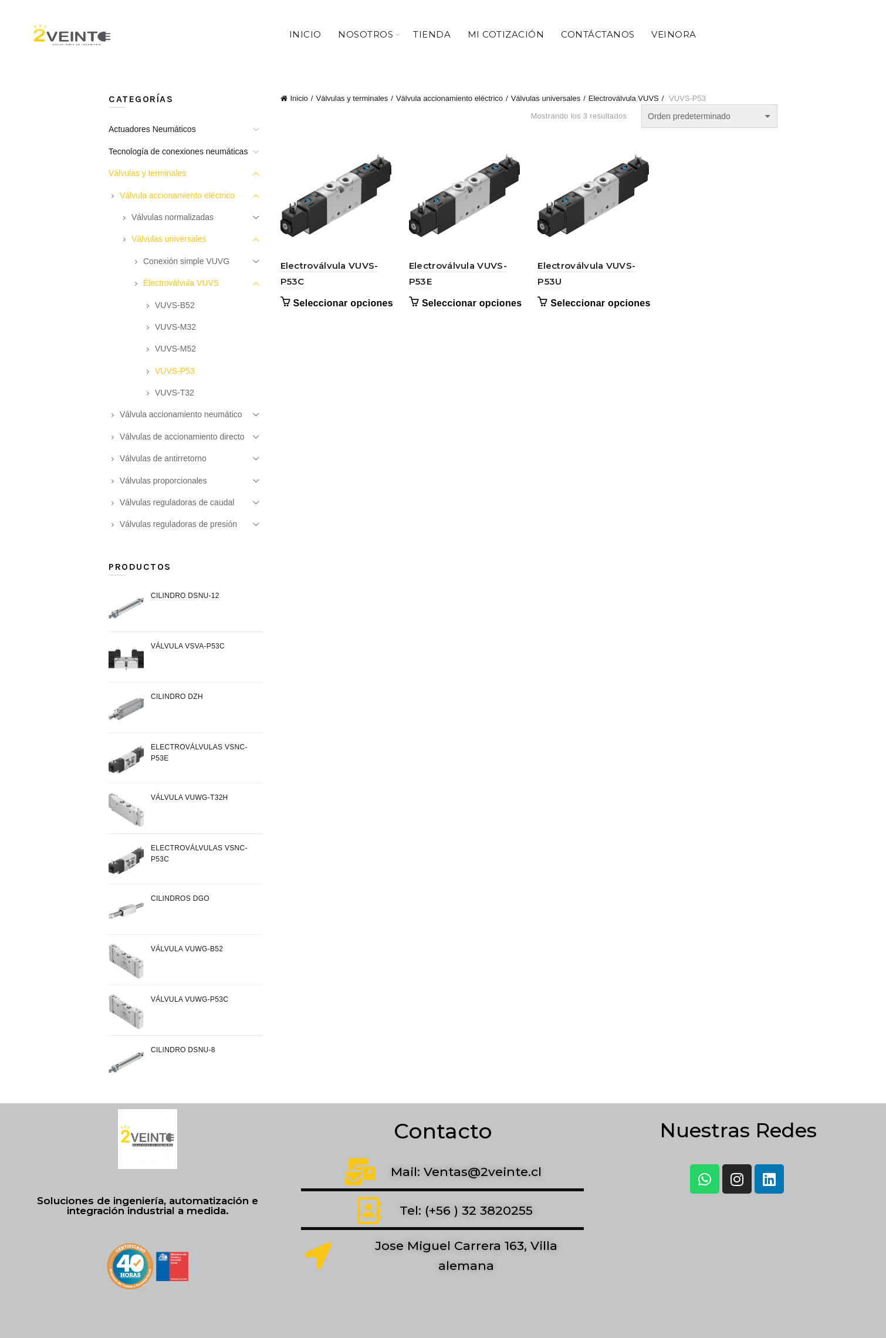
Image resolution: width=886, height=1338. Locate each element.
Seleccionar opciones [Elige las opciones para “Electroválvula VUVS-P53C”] (343, 303)
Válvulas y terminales (352, 98)
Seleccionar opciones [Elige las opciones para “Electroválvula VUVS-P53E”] (472, 303)
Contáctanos (598, 34)
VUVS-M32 (175, 327)
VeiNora (673, 34)
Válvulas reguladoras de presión (178, 524)
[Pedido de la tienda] (709, 116)
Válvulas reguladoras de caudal (177, 502)
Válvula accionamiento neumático (181, 414)
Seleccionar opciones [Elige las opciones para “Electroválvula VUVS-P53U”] (600, 303)
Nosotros (365, 34)
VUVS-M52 (175, 348)
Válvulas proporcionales (163, 480)
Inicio (305, 34)
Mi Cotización (506, 34)
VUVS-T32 (174, 392)
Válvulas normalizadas (172, 217)
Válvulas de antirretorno (163, 458)
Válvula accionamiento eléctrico (449, 98)
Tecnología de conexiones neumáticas (178, 151)
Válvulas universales (546, 98)
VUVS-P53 (175, 371)
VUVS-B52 (175, 305)
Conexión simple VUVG (186, 261)
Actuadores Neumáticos (152, 129)
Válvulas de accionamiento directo (182, 436)
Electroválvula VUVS (624, 98)
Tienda (432, 34)
